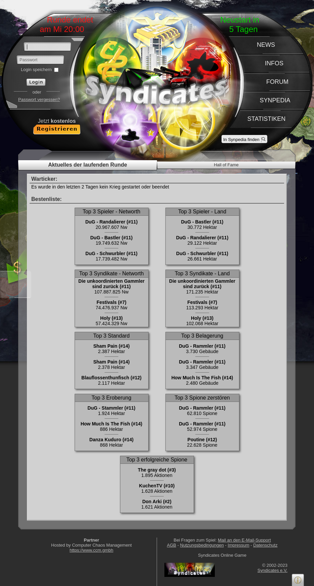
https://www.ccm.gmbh (91, 550)
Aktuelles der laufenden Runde (87, 165)
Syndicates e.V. (272, 570)
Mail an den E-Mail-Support (244, 540)
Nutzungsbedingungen (202, 545)
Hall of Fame (226, 164)
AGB (171, 545)
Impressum (238, 545)
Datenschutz (265, 545)
